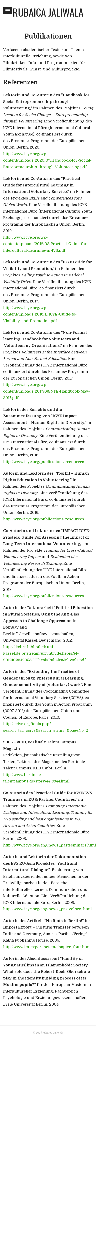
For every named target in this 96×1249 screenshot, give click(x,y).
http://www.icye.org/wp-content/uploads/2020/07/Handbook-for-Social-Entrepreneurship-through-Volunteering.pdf (47, 160)
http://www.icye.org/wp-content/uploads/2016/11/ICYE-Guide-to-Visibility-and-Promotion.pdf (40, 314)
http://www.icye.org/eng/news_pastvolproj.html (47, 909)
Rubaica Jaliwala (48, 12)
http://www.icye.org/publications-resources (43, 462)
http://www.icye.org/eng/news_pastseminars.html (49, 845)
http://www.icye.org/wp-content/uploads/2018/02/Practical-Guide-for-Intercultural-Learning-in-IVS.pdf (45, 244)
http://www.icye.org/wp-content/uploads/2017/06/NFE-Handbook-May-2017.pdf (46, 391)
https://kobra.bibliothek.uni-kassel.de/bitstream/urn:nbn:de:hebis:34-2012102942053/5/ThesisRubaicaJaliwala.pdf (44, 653)
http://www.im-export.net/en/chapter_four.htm (46, 947)
